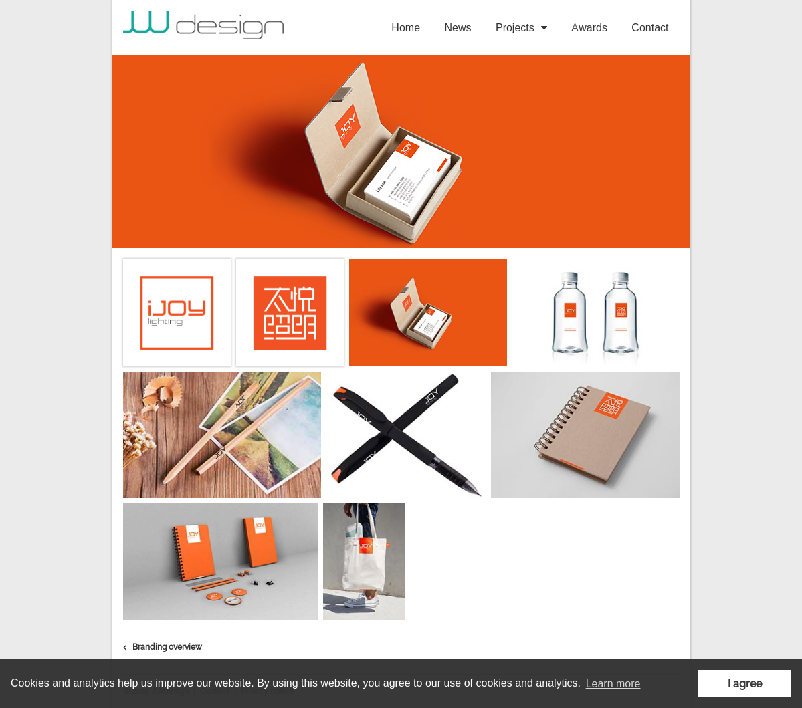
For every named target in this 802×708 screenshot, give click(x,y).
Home (405, 27)
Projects (515, 27)
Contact (649, 27)
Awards (589, 27)
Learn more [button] (613, 683)
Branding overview (162, 647)
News (458, 27)
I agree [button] (745, 683)
